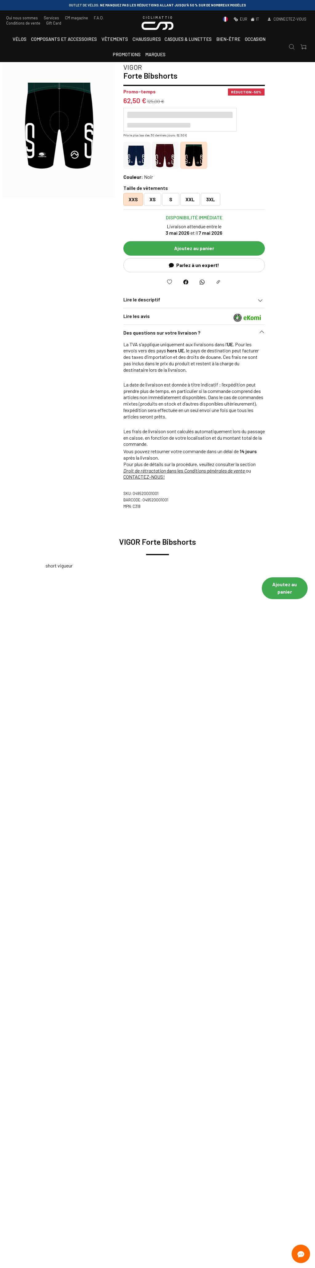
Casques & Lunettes (188, 39)
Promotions (127, 54)
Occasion (255, 39)
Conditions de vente (23, 23)
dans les (223, 470)
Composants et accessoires (64, 39)
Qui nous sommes (22, 17)
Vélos (19, 39)
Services (51, 17)
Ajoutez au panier (233, 248)
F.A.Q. (99, 17)
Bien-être (228, 39)
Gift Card (53, 23)
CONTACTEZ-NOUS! (183, 477)
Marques (155, 54)
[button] (233, 334)
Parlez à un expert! (233, 265)
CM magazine (76, 17)
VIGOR (171, 67)
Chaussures (147, 39)
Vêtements (115, 39)
